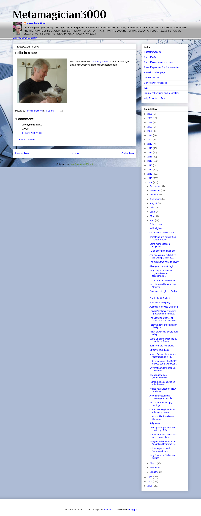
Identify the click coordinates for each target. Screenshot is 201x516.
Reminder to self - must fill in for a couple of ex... (163, 436)
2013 (150, 165)
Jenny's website (151, 77)
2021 (150, 135)
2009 (150, 182)
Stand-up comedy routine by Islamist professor (163, 340)
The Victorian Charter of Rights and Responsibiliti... (163, 319)
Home (75, 153)
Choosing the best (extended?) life (158, 376)
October (154, 194)
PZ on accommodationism (162, 251)
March (153, 463)
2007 (150, 481)
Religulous (154, 423)
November (155, 190)
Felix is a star (155, 224)
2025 (150, 118)
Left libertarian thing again (162, 280)
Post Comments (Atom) (81, 164)
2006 (150, 485)
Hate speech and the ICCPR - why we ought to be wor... (164, 362)
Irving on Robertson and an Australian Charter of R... (162, 442)
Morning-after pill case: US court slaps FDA (162, 428)
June (152, 211)
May (152, 216)
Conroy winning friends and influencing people (162, 410)
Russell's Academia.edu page (158, 62)
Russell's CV (150, 57)
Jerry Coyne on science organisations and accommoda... (160, 273)
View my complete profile (25, 38)
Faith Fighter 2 (156, 228)
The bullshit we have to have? (164, 262)
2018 (150, 148)
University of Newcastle (155, 83)
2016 (150, 156)
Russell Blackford (36, 23)
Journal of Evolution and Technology (161, 93)
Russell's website (152, 52)
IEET (146, 88)
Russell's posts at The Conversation (161, 67)
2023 (150, 126)
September (155, 199)
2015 (150, 161)
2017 (150, 152)
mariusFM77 (109, 509)
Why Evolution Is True (154, 98)
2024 (150, 122)
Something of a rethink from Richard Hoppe (163, 238)
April (152, 220)
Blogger (133, 509)
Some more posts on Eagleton (159, 245)
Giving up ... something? (161, 266)
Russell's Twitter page (154, 72)
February (154, 467)
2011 (150, 174)
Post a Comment (27, 139)
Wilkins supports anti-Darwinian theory (159, 449)
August (153, 203)
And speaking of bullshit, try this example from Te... (162, 256)
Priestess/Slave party (159, 302)
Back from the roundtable (161, 345)
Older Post (128, 153)
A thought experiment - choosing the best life (161, 397)
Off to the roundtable (159, 350)
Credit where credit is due (161, 232)
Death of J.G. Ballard (159, 298)
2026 (150, 114)
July (152, 207)
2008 (150, 477)
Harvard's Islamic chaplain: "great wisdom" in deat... (162, 312)
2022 (150, 131)
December (155, 186)
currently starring (101, 61)
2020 (150, 139)
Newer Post (22, 153)
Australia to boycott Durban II (163, 307)
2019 (150, 144)
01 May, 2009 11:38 (32, 133)
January (154, 472)
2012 (150, 169)
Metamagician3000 (59, 14)
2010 (150, 178)
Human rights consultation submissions (162, 383)
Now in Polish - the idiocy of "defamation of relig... (163, 355)
